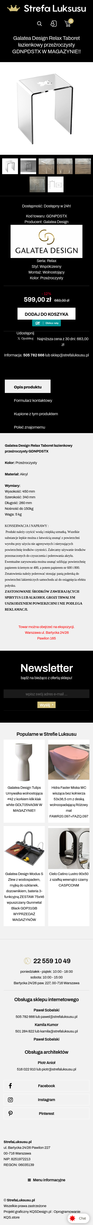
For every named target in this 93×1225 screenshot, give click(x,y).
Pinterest (30, 1114)
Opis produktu (27, 387)
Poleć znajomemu (29, 427)
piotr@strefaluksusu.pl (59, 1069)
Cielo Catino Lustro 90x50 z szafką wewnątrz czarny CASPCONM (68, 879)
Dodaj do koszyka (46, 314)
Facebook (30, 1086)
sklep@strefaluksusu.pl (70, 355)
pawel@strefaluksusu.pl (59, 1017)
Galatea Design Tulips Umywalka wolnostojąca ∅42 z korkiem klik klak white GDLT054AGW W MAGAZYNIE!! (24, 799)
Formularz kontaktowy (33, 400)
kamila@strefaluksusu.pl (59, 1031)
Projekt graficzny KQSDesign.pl (27, 1212)
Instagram (30, 1100)
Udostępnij (25, 333)
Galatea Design (56, 222)
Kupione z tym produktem (36, 414)
